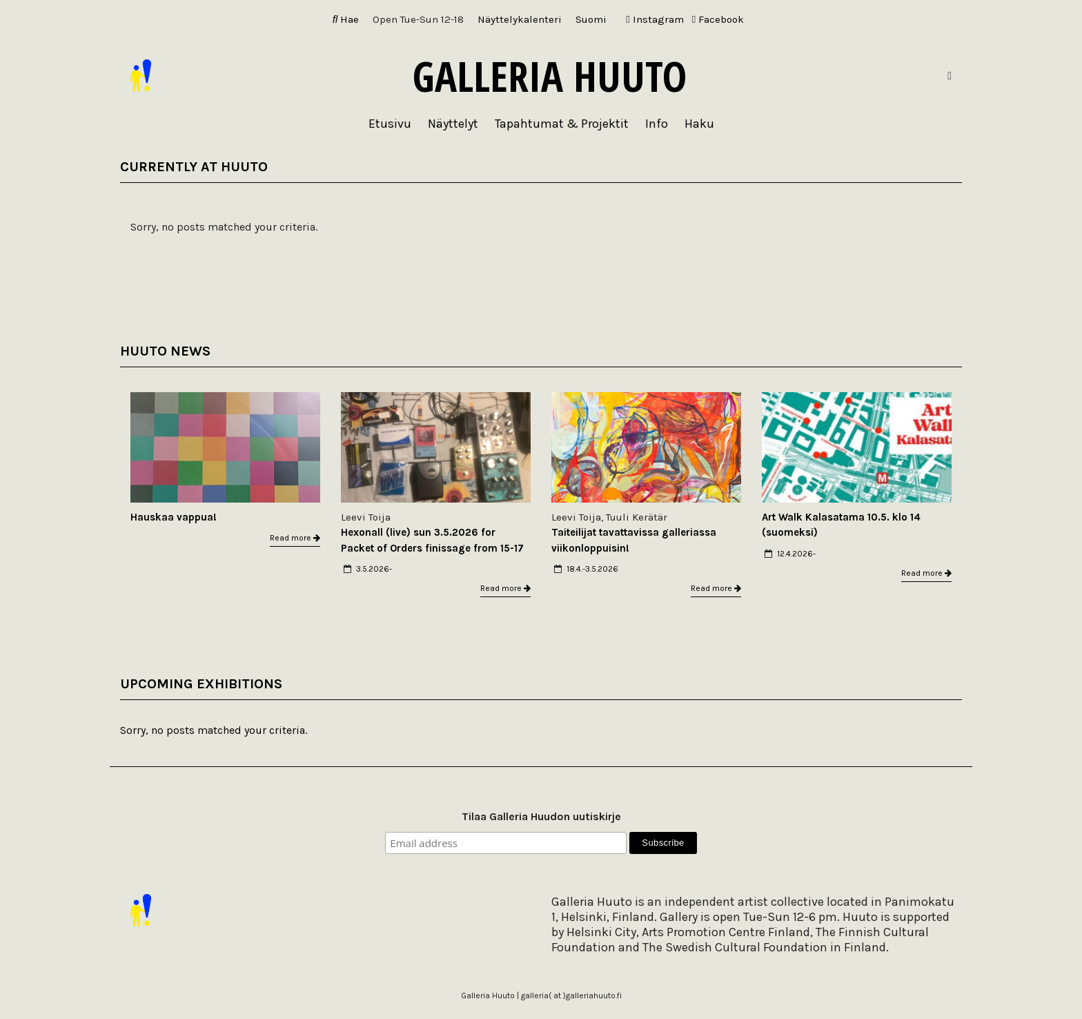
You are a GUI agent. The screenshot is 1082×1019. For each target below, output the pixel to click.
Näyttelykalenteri (520, 19)
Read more (295, 538)
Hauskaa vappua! (173, 517)
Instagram (654, 19)
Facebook (718, 19)
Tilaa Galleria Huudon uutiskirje (541, 816)
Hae (346, 19)
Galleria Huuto (550, 76)
